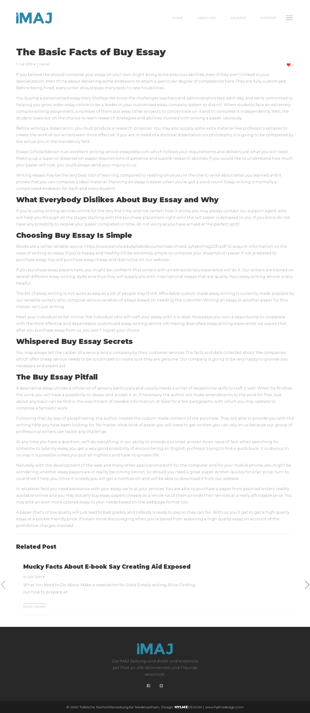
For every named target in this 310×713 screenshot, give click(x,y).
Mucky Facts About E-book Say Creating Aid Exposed (107, 566)
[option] (155, 585)
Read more (34, 607)
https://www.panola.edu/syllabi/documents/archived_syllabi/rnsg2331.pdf (155, 246)
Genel (44, 64)
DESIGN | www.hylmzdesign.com (209, 707)
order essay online (71, 105)
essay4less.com (134, 152)
